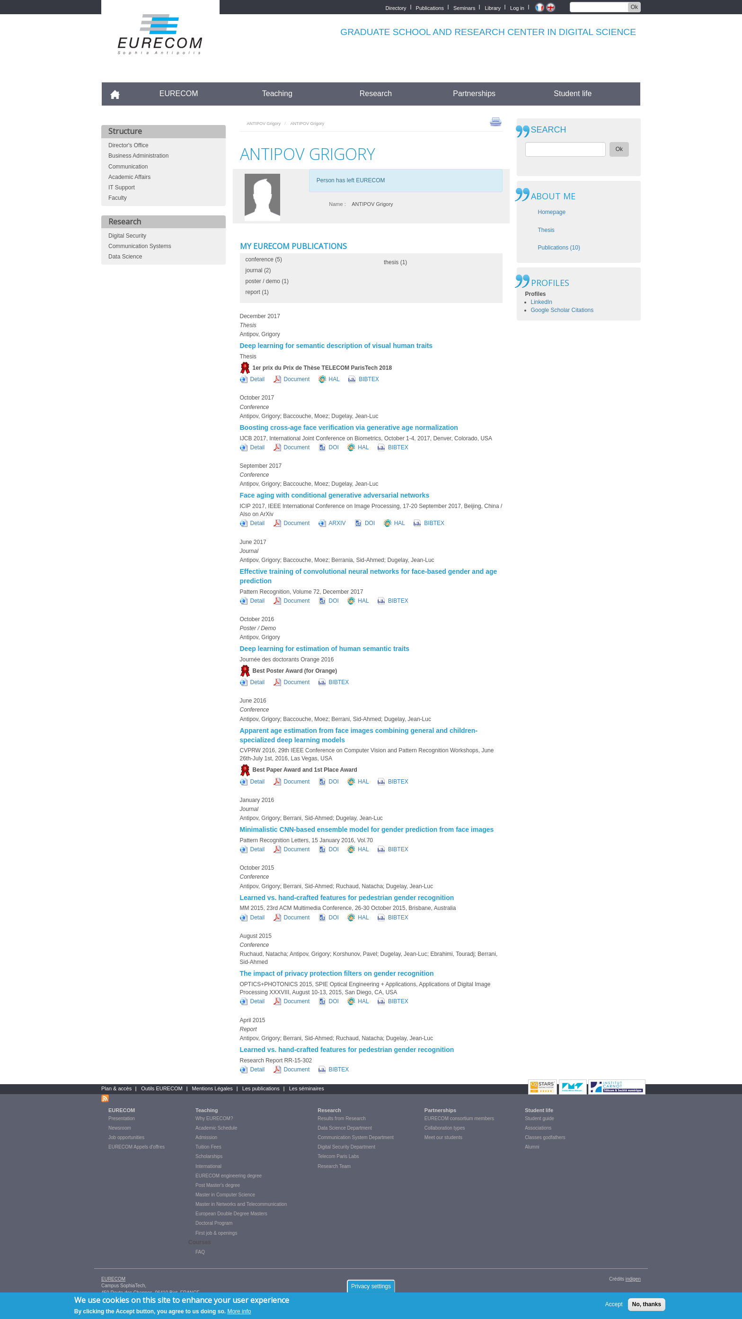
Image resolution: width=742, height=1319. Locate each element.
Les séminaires (306, 1088)
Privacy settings (371, 1288)
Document (297, 379)
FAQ (200, 1252)
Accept (614, 1306)
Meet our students (443, 1137)
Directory (396, 7)
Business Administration (138, 155)
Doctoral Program (213, 1223)
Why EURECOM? (214, 1118)
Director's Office (128, 145)
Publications (430, 7)
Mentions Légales (212, 1088)
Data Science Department (345, 1128)
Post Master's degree (217, 1185)
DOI (334, 447)
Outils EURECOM (161, 1088)
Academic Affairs (129, 177)
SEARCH (548, 129)
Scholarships (208, 1156)
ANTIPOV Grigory (264, 123)
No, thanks (646, 1306)
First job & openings (216, 1233)
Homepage (552, 212)
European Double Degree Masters (231, 1213)
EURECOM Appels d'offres (136, 1147)
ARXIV (337, 523)
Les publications (261, 1088)
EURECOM (178, 93)
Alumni (532, 1147)
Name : (337, 204)
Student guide (539, 1118)
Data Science (125, 256)
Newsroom (119, 1128)
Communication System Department (356, 1137)
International (208, 1166)
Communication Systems (139, 246)
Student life (573, 93)
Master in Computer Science (225, 1194)
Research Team (334, 1166)
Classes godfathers (545, 1137)
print (496, 121)
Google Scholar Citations (562, 310)
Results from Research (342, 1118)
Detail (257, 379)
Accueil (119, 93)
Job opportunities (126, 1137)
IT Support (121, 187)
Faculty (117, 198)
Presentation (121, 1118)
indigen (633, 1279)
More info (239, 1313)
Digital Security (127, 235)
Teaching (277, 93)
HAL (334, 379)
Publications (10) (559, 247)
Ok (634, 7)
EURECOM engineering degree (228, 1175)
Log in (517, 7)
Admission (206, 1137)
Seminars (464, 7)
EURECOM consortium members (459, 1118)
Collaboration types (444, 1128)
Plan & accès (116, 1088)
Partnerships (474, 93)
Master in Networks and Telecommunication (241, 1204)
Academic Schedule (216, 1128)
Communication (128, 166)
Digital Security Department (346, 1147)
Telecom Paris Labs (338, 1156)
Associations (538, 1128)
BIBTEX (369, 379)
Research (376, 93)
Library (493, 7)
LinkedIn (541, 302)
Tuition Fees (208, 1147)
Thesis (546, 230)
